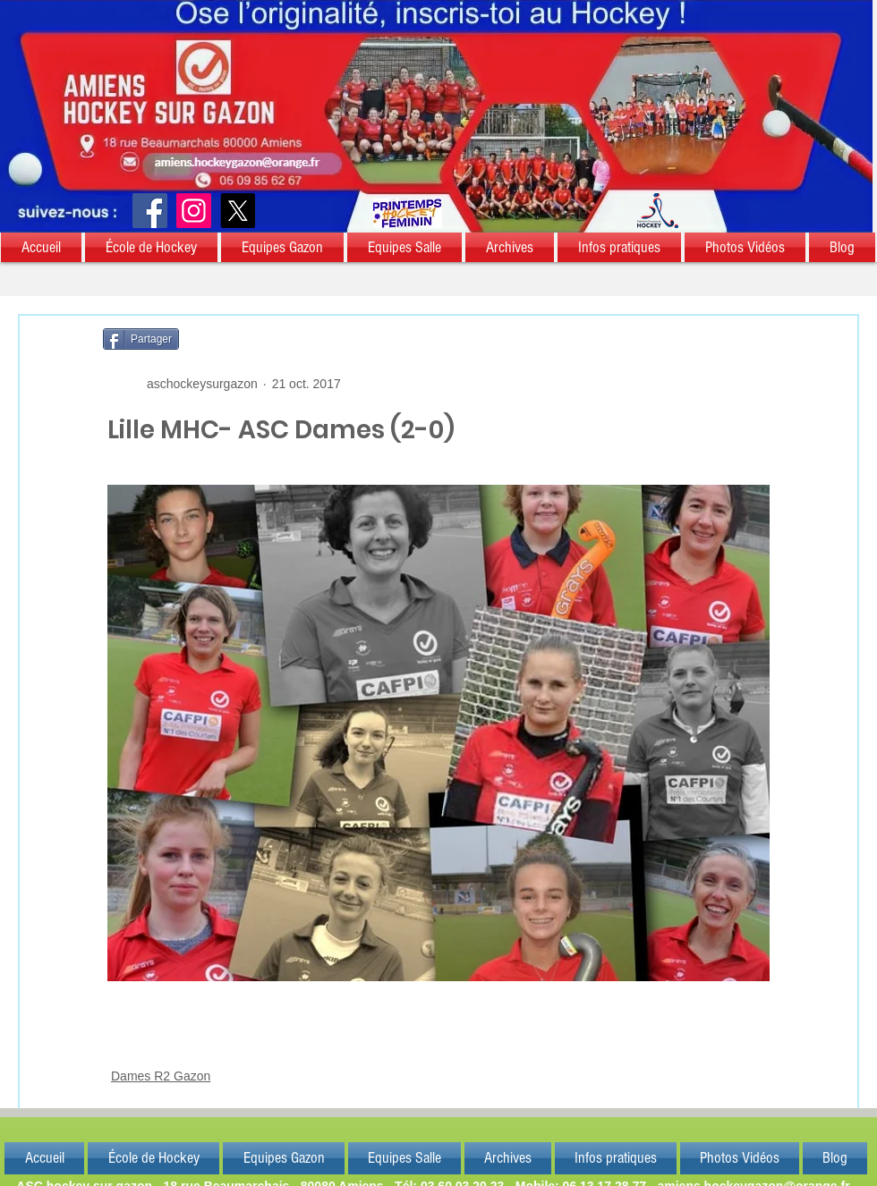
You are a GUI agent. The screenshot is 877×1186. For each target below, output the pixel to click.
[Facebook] (149, 210)
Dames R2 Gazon (160, 1076)
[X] (237, 210)
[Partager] (141, 339)
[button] (42, 247)
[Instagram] (193, 210)
